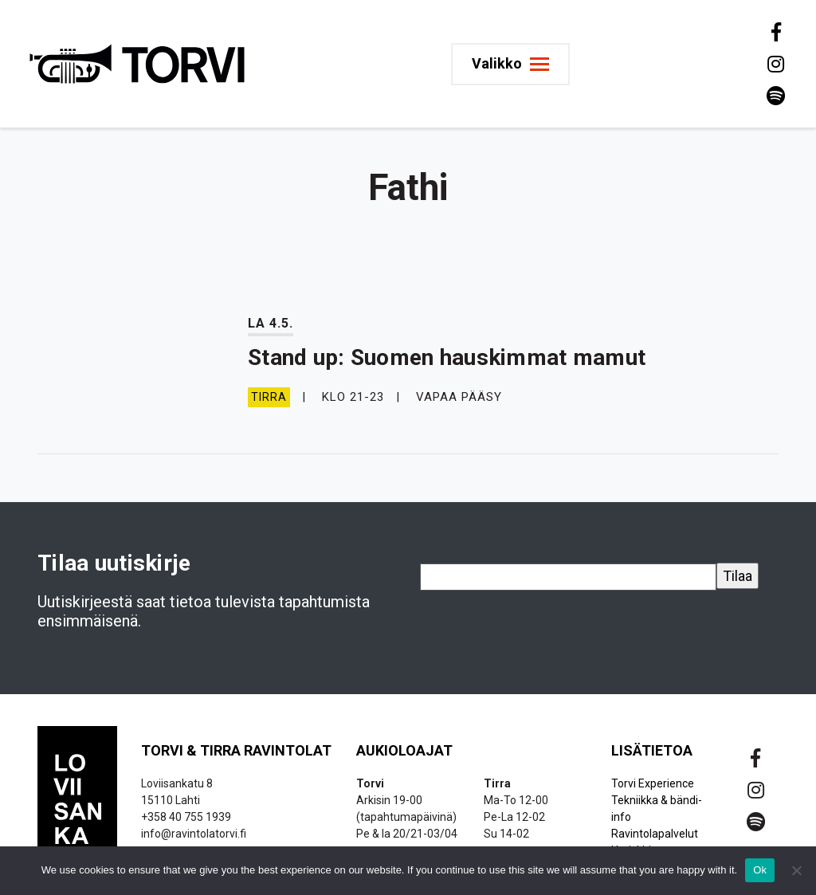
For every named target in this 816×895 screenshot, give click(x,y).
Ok (760, 870)
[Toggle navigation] (510, 64)
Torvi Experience (652, 783)
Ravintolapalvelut (654, 833)
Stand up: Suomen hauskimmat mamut (446, 357)
